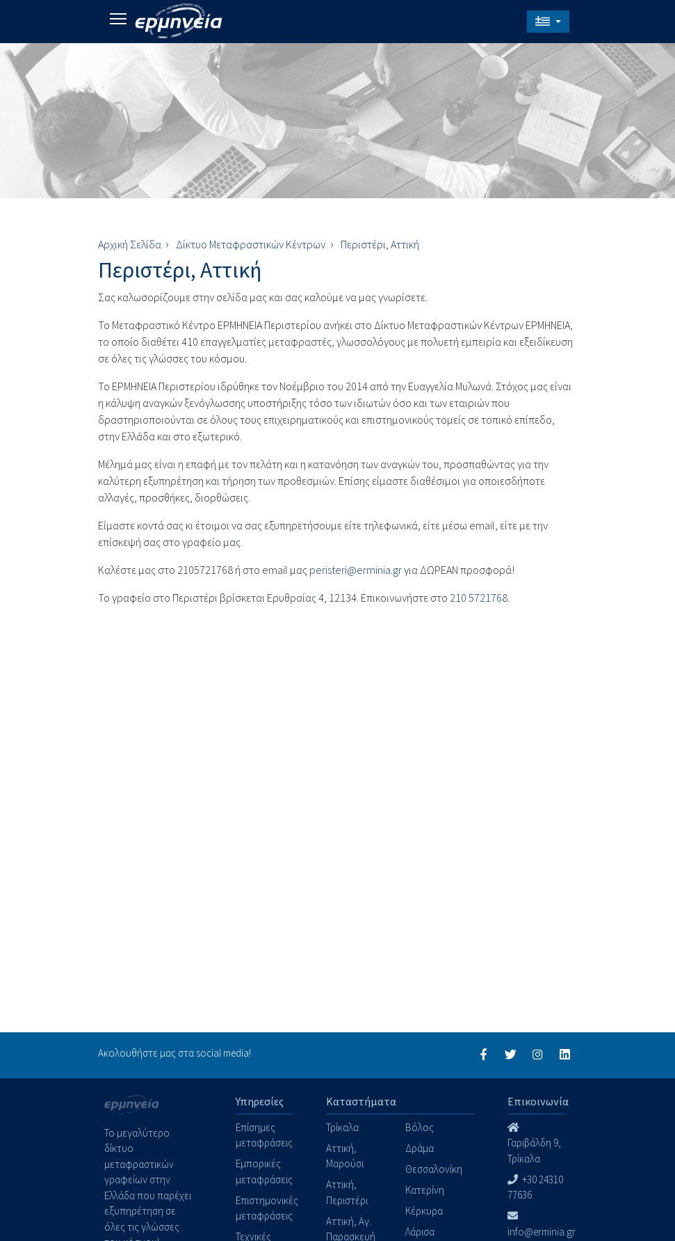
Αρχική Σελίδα (129, 244)
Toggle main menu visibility (119, 17)
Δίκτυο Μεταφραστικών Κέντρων (250, 244)
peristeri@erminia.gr (355, 570)
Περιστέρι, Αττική (380, 244)
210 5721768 (478, 598)
